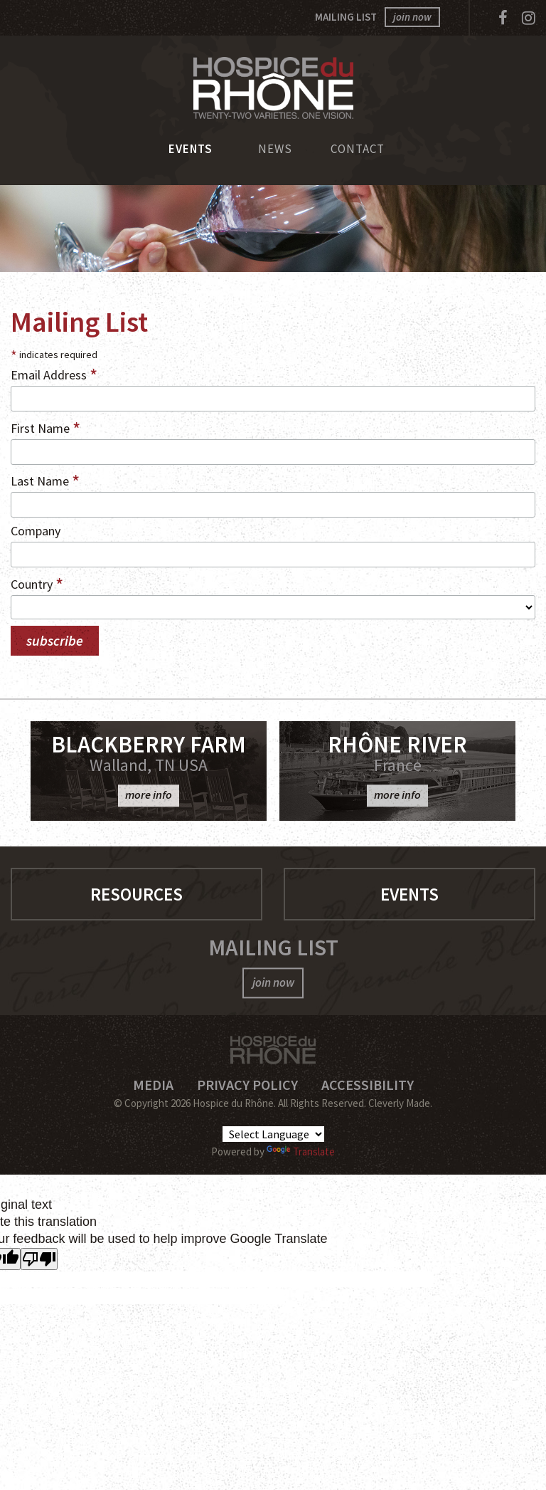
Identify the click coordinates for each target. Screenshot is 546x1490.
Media (153, 1084)
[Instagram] (528, 18)
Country (37, 583)
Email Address (54, 374)
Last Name (45, 480)
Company (35, 531)
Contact (358, 149)
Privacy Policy (247, 1084)
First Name (45, 427)
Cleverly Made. (400, 1103)
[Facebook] (503, 18)
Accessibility (367, 1084)
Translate (301, 1151)
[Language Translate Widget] (273, 1134)
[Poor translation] (39, 1259)
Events (190, 149)
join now (412, 16)
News (275, 149)
